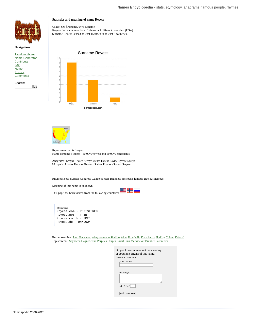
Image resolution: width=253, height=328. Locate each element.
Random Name (25, 54)
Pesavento (85, 237)
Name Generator (26, 58)
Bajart (120, 241)
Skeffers (115, 237)
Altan (124, 237)
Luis (127, 241)
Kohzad (179, 237)
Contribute (21, 61)
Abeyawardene (101, 237)
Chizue (170, 237)
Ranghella (134, 237)
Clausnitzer (161, 241)
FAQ (18, 65)
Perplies (102, 241)
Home (19, 68)
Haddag (160, 237)
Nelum (92, 241)
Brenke (149, 241)
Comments (22, 75)
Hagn (84, 241)
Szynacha (74, 241)
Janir (75, 237)
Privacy (19, 72)
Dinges (112, 241)
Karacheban (148, 237)
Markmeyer (137, 241)
